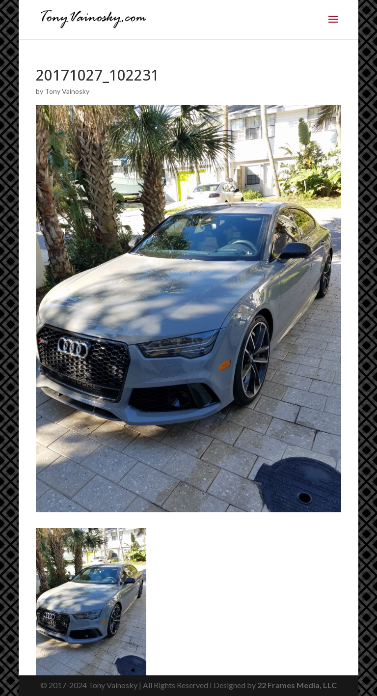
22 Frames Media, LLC (297, 685)
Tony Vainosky (67, 91)
